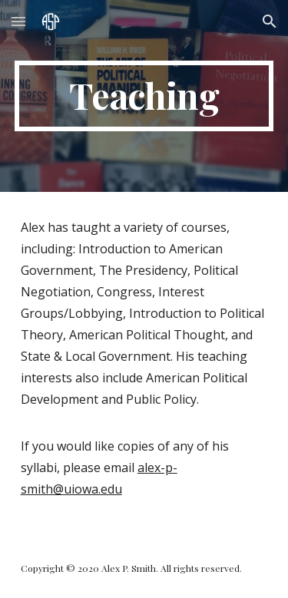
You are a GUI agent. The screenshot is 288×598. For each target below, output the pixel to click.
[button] (18, 21)
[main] (144, 96)
